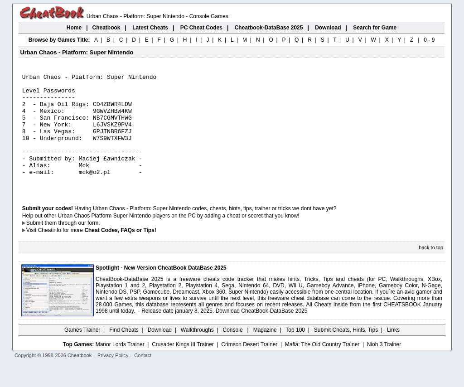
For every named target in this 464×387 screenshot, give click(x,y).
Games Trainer (82, 353)
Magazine (265, 353)
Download (160, 353)
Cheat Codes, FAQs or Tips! (120, 253)
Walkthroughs (197, 353)
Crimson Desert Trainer (249, 367)
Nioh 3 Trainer (384, 367)
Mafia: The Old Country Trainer (322, 367)
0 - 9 (429, 40)
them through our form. (72, 246)
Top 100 (295, 353)
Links (393, 353)
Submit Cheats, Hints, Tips (346, 353)
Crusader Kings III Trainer (183, 367)
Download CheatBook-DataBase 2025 (262, 334)
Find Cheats (124, 353)
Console (233, 353)
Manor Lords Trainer (120, 367)
